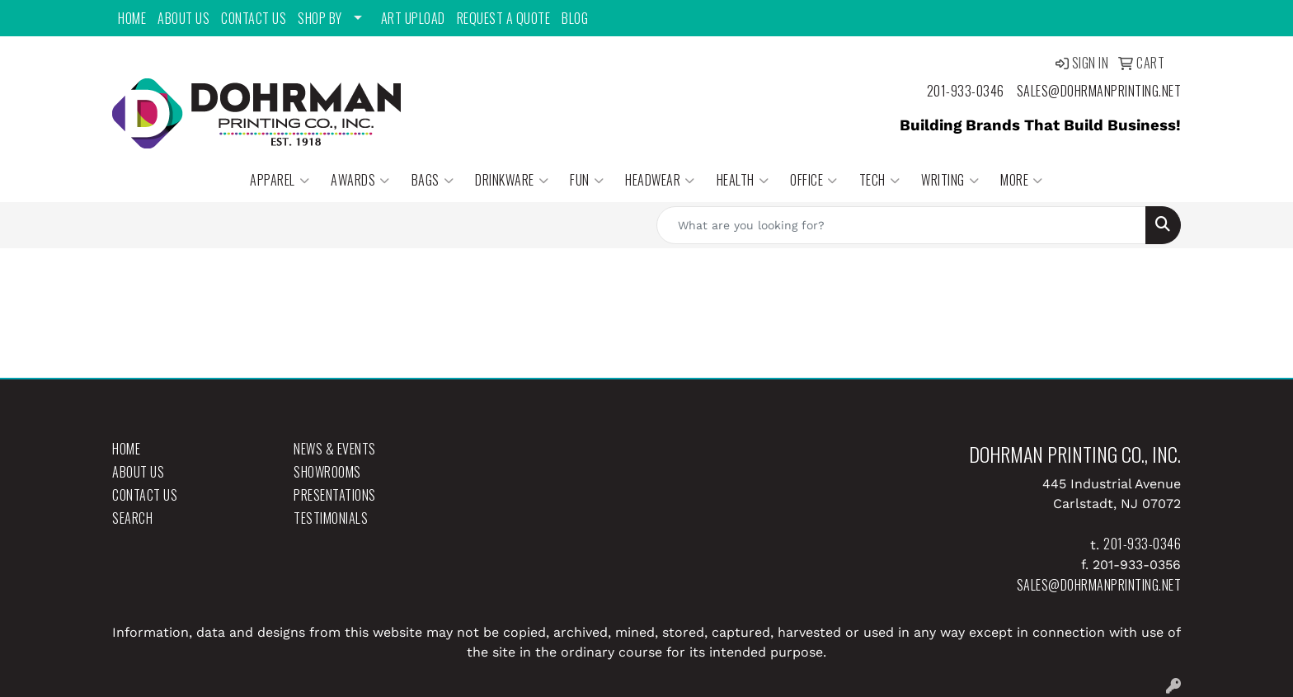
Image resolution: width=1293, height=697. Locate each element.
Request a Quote (504, 18)
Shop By (320, 18)
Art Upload (413, 18)
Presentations (335, 495)
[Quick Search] (901, 225)
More (1021, 180)
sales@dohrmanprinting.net (1099, 91)
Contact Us (253, 18)
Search (132, 518)
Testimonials (331, 518)
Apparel (279, 180)
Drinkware (511, 180)
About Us (183, 18)
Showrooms (327, 472)
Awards (360, 180)
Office (814, 180)
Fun (587, 180)
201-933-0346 (965, 91)
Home (132, 18)
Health (743, 180)
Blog (575, 18)
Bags (432, 180)
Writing (950, 180)
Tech (879, 180)
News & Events (335, 449)
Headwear (660, 180)
